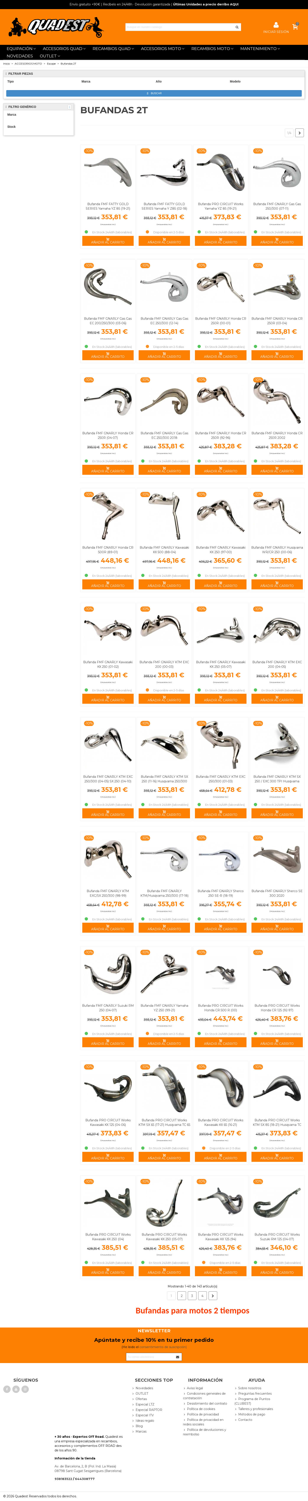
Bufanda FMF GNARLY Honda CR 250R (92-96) (220, 435)
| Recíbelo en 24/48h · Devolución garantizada (120, 4)
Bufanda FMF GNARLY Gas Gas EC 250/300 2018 (164, 435)
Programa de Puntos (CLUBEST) (252, 1401)
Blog (137, 1426)
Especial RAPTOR (147, 1410)
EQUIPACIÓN (19, 48)
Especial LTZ (143, 1404)
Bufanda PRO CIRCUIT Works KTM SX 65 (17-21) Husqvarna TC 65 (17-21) (164, 1124)
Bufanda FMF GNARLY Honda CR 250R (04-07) (107, 435)
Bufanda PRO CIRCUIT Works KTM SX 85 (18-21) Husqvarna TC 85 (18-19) (277, 1124)
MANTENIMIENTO (258, 48)
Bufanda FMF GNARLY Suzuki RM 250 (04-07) (108, 1008)
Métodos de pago (249, 1414)
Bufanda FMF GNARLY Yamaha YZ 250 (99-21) (164, 1008)
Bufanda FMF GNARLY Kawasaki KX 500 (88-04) (164, 550)
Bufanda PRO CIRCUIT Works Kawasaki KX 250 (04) (108, 1237)
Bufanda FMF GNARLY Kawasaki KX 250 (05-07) (220, 664)
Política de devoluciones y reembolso (204, 1432)
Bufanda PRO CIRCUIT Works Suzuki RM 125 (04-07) (277, 1237)
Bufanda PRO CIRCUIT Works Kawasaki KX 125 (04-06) (108, 1122)
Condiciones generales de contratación (204, 1395)
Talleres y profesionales (253, 1409)
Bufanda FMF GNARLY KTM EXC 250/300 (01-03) (220, 779)
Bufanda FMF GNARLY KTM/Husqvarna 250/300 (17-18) (164, 893)
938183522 (63, 1479)
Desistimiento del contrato (205, 1403)
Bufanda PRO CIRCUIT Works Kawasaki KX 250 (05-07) (164, 1237)
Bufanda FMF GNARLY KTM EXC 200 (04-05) (277, 664)
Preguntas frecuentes (253, 1393)
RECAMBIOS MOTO (210, 48)
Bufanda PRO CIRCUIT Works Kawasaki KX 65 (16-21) (220, 1122)
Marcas (139, 1431)
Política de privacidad (201, 1414)
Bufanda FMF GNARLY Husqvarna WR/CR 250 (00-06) (277, 550)
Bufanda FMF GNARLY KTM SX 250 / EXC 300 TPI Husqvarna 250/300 (277, 781)
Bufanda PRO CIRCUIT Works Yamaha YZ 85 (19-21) (220, 206)
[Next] (299, 132)
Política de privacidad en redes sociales (203, 1422)
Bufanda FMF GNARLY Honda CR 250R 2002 (277, 435)
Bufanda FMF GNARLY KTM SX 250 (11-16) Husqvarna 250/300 (164, 779)
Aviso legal (193, 1388)
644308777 (85, 1479)
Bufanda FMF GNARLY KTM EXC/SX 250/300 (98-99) (108, 893)
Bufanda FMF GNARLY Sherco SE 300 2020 (277, 893)
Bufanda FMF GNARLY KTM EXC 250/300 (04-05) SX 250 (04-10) (108, 779)
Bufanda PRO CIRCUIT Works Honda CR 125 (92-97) (277, 1008)
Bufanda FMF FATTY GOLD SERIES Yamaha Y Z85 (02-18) (164, 206)
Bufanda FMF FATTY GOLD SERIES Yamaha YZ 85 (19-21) (108, 206)
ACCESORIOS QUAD (62, 48)
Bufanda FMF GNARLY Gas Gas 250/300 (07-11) (277, 206)
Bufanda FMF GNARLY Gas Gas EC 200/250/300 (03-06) (108, 321)
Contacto (243, 1420)
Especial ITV (143, 1415)
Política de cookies (199, 1409)
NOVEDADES (20, 55)
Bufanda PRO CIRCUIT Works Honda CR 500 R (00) (220, 1008)
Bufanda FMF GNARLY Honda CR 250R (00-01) (220, 321)
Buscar (154, 93)
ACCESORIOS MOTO (161, 48)
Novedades (142, 1388)
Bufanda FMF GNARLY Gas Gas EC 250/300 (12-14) (164, 321)
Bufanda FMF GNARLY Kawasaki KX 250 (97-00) (220, 550)
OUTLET (48, 55)
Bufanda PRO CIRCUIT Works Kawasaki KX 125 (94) (220, 1237)
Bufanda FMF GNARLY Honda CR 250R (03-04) (277, 321)
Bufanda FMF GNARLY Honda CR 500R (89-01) (107, 550)
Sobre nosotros (247, 1388)
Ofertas (139, 1399)
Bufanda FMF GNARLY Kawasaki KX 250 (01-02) (108, 664)
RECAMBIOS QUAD (112, 48)
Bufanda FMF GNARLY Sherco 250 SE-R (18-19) (221, 893)
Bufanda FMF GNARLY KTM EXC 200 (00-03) (164, 664)
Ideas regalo (143, 1420)
